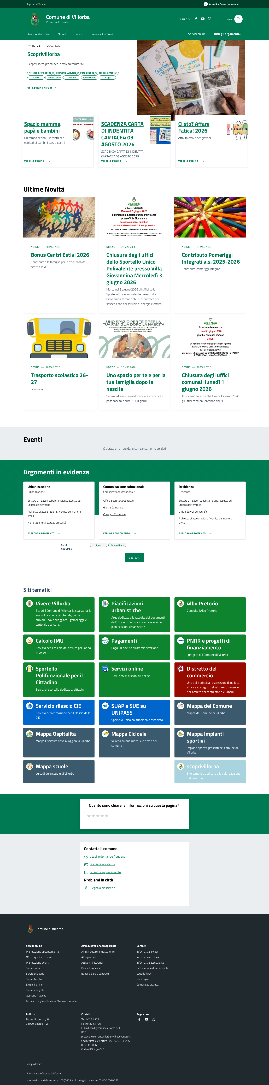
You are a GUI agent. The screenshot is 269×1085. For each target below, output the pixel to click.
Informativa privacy (148, 952)
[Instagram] (208, 19)
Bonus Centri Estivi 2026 (60, 255)
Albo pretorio (88, 957)
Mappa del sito (34, 1064)
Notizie (35, 247)
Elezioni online (34, 984)
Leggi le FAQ (144, 973)
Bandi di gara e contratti (95, 973)
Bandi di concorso (91, 968)
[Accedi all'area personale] (222, 4)
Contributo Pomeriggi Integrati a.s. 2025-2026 (211, 258)
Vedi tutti (134, 557)
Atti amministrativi (92, 963)
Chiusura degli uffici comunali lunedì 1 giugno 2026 (205, 382)
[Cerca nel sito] (238, 19)
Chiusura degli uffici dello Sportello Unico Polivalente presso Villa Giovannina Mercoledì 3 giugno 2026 (134, 268)
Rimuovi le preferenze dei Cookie (44, 1073)
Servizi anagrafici (35, 990)
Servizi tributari (34, 979)
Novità (62, 34)
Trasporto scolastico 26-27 (59, 378)
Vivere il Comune (102, 34)
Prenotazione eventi (37, 963)
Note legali (143, 979)
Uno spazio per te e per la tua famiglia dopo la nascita (136, 382)
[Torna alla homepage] (46, 929)
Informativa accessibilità (150, 963)
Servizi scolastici (35, 973)
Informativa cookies (148, 957)
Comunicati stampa (148, 984)
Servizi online (197, 34)
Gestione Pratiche (36, 995)
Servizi (79, 34)
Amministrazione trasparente (98, 952)
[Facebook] (194, 19)
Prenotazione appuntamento (42, 952)
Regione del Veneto (35, 4)
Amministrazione (38, 34)
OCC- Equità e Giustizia (39, 957)
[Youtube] (201, 19)
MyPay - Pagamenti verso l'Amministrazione (51, 1001)
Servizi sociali (33, 968)
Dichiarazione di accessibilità (152, 968)
